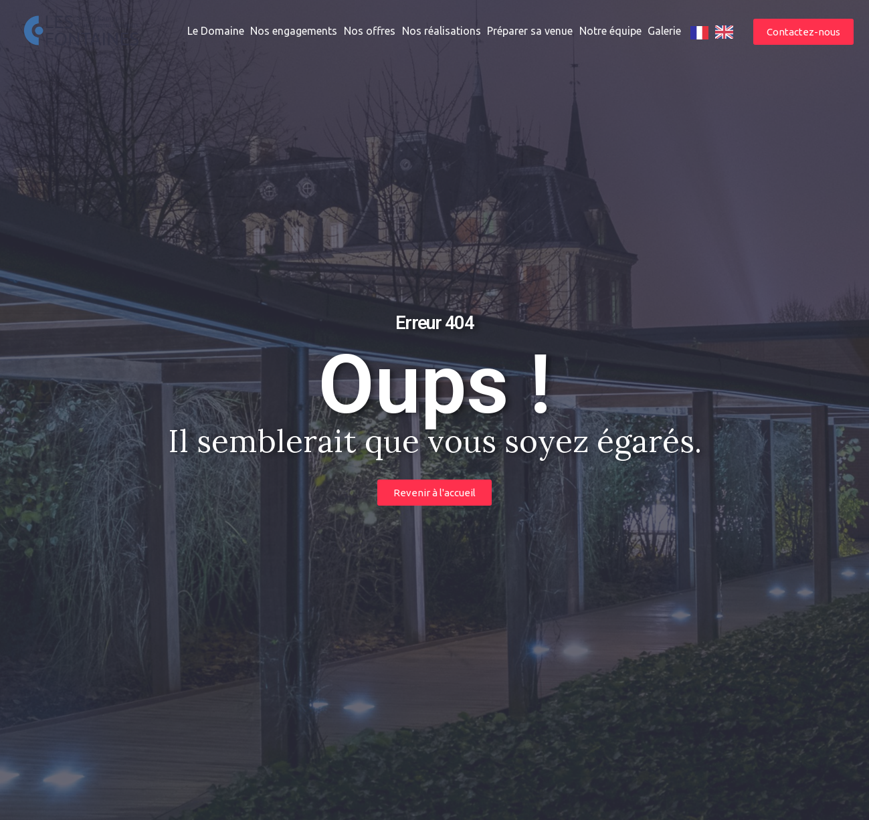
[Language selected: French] (715, 31)
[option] (724, 32)
